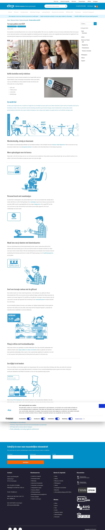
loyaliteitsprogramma (48, 254)
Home (8, 20)
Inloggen (95, 1)
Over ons (56, 1)
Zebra (55, 499)
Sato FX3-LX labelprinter (17, 401)
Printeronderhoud (35, 488)
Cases (82, 31)
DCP (83, 42)
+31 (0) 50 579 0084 (81, 6)
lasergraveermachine (27, 149)
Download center (35, 474)
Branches (74, 1)
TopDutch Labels (58, 508)
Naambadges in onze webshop (18, 424)
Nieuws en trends (58, 477)
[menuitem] (10, 12)
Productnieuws (85, 47)
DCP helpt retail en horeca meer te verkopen (21, 428)
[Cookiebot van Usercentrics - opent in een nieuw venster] (9, 527)
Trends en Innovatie (23, 20)
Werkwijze (33, 477)
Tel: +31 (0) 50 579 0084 (13, 481)
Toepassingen (82, 1)
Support (83, 60)
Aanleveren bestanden (37, 479)
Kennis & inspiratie (65, 1)
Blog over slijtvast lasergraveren (18, 421)
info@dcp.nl (90, 6)
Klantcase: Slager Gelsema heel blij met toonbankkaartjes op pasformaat (28, 426)
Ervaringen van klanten (60, 483)
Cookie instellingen (36, 495)
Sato (55, 504)
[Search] (65, 6)
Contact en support (36, 472)
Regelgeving (85, 45)
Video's (83, 57)
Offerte (89, 1)
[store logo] (10, 6)
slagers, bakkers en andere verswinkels (28, 351)
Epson (56, 501)
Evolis (56, 506)
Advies (82, 37)
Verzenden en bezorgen (37, 481)
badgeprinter (39, 206)
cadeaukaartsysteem (41, 301)
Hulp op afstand (35, 486)
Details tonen (78, 527)
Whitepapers (84, 54)
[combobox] (55, 6)
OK (93, 514)
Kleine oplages (35, 492)
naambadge (33, 203)
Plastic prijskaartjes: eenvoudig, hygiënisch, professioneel (24, 430)
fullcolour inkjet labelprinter (59, 146)
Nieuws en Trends (15, 20)
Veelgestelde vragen (36, 483)
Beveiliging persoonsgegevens (39, 490)
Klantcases (84, 33)
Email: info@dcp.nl (12, 488)
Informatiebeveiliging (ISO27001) (62, 488)
